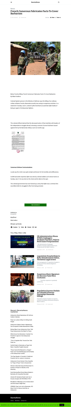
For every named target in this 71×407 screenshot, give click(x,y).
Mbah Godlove (14, 220)
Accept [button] (61, 405)
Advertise (17, 400)
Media (28, 256)
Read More (67, 405)
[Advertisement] (35, 29)
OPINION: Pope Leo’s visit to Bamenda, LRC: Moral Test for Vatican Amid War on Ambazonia (22, 388)
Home (12, 400)
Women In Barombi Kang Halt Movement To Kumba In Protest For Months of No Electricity (22, 367)
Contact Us (23, 400)
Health (24, 256)
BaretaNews (35, 2)
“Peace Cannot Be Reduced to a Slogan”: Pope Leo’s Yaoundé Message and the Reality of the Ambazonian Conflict (22, 351)
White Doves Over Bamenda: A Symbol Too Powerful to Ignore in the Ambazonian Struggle (22, 335)
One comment (15, 17)
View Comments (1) (35, 204)
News (13, 9)
